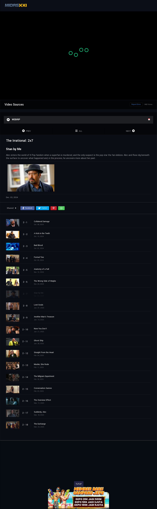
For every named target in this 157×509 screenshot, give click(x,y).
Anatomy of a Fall (41, 269)
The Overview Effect (42, 400)
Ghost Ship (38, 340)
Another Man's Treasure (44, 316)
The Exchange (40, 424)
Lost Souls (38, 305)
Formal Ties (39, 257)
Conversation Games (43, 388)
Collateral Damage (41, 221)
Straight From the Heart (44, 352)
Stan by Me (38, 293)
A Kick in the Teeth (42, 233)
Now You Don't (40, 328)
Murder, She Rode (41, 364)
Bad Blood (38, 245)
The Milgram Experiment (44, 376)
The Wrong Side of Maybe (45, 281)
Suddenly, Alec (40, 412)
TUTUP (79, 484)
